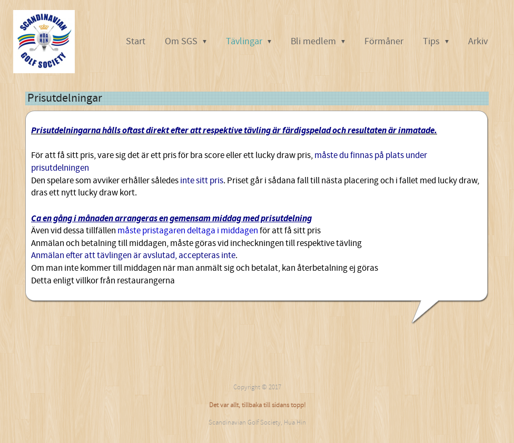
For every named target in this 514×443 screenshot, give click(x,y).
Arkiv (478, 41)
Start (135, 41)
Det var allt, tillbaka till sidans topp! (257, 405)
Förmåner (383, 41)
